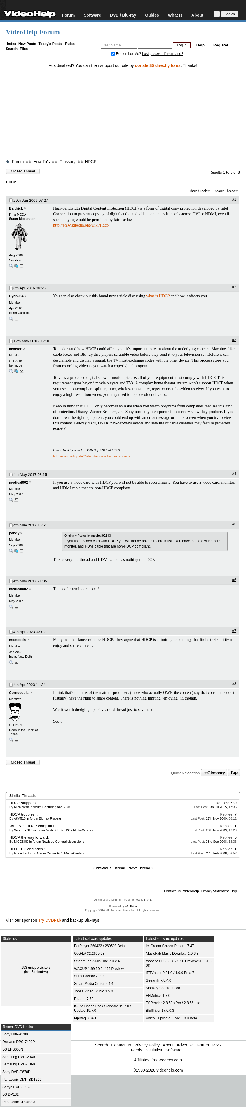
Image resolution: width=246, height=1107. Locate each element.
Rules (70, 44)
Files (24, 49)
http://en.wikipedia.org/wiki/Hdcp (81, 225)
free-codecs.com (166, 1060)
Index (11, 44)
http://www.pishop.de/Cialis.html (75, 456)
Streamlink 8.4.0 (158, 980)
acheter (15, 349)
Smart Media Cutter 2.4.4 (93, 984)
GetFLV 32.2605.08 (89, 953)
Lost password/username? (162, 54)
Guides (152, 15)
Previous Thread (110, 868)
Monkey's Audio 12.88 (163, 988)
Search (12, 49)
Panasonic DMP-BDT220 (21, 1079)
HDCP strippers (22, 803)
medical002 (18, 483)
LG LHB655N (12, 1049)
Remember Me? (126, 54)
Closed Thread (23, 171)
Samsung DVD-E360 (18, 1064)
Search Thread (225, 191)
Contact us (121, 1045)
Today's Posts (50, 44)
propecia (124, 456)
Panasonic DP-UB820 (19, 1102)
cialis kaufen (108, 456)
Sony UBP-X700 (15, 1034)
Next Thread (139, 868)
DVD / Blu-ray (123, 15)
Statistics (154, 1050)
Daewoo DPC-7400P (18, 1042)
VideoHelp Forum (33, 32)
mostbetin (17, 640)
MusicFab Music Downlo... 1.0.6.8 (172, 953)
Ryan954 (16, 296)
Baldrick (16, 208)
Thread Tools (198, 191)
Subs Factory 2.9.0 (89, 976)
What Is (175, 15)
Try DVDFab (50, 920)
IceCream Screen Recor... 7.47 (170, 946)
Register (220, 45)
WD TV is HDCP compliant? (32, 826)
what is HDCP (158, 296)
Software (92, 15)
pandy (14, 533)
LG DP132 (10, 1094)
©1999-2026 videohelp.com (158, 1070)
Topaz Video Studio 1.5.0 (93, 991)
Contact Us (172, 891)
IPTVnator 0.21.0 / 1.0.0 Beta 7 (170, 973)
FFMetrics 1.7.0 (158, 996)
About (197, 15)
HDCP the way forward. (29, 837)
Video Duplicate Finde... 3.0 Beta (171, 1018)
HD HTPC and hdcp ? (27, 849)
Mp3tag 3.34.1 (85, 1018)
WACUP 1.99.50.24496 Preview (99, 969)
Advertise (185, 1045)
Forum (68, 15)
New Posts (27, 44)
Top (234, 773)
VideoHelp (191, 891)
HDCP (91, 161)
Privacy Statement (215, 891)
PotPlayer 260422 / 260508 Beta (99, 946)
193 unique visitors (35, 968)
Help (200, 45)
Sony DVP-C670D (16, 1072)
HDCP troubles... (23, 814)
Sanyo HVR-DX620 (17, 1087)
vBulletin (131, 906)
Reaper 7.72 (83, 999)
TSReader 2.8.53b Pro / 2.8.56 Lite (173, 1003)
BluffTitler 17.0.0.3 (160, 1010)
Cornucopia (19, 693)
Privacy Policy (147, 1045)
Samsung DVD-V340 (18, 1057)
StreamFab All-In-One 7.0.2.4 (97, 961)
